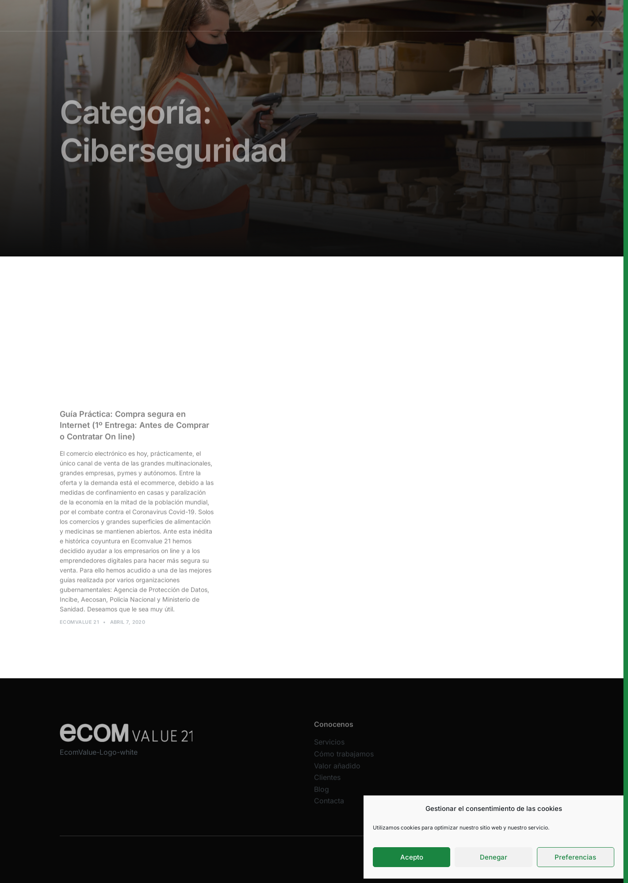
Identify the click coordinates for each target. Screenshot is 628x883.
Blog (321, 794)
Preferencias (575, 857)
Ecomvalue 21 (79, 624)
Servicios (255, 15)
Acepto (411, 857)
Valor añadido (368, 15)
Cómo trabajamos (308, 15)
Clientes (414, 15)
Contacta (329, 806)
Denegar (493, 857)
